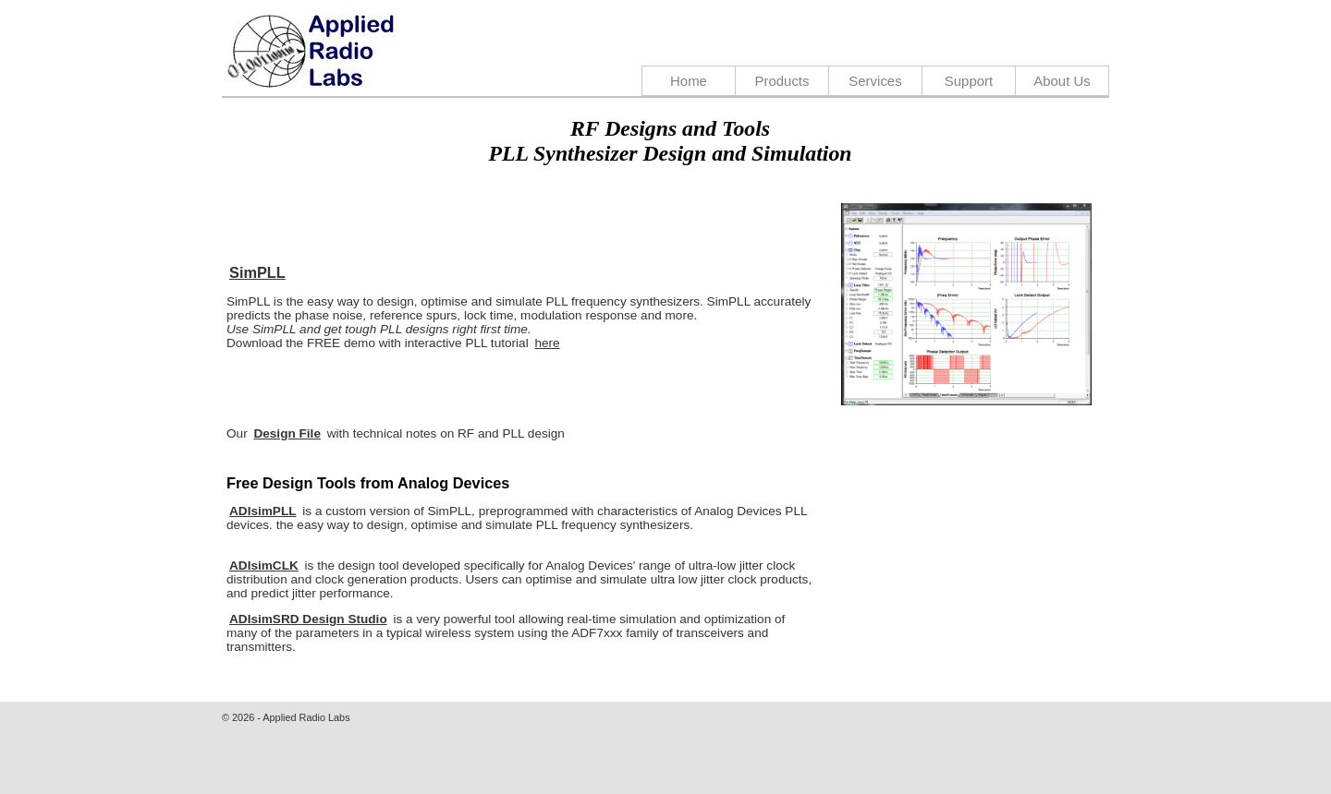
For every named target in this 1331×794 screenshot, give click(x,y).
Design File (287, 433)
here (546, 343)
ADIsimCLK (264, 565)
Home (688, 81)
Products (781, 81)
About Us (1062, 81)
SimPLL (257, 272)
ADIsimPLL (263, 511)
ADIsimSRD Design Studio (308, 619)
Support (969, 81)
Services (875, 81)
